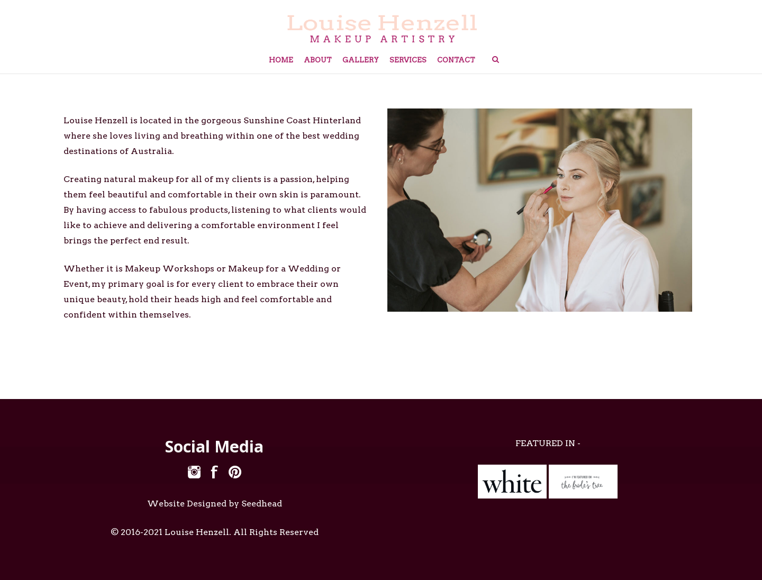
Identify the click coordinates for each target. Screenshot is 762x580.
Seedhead (261, 504)
